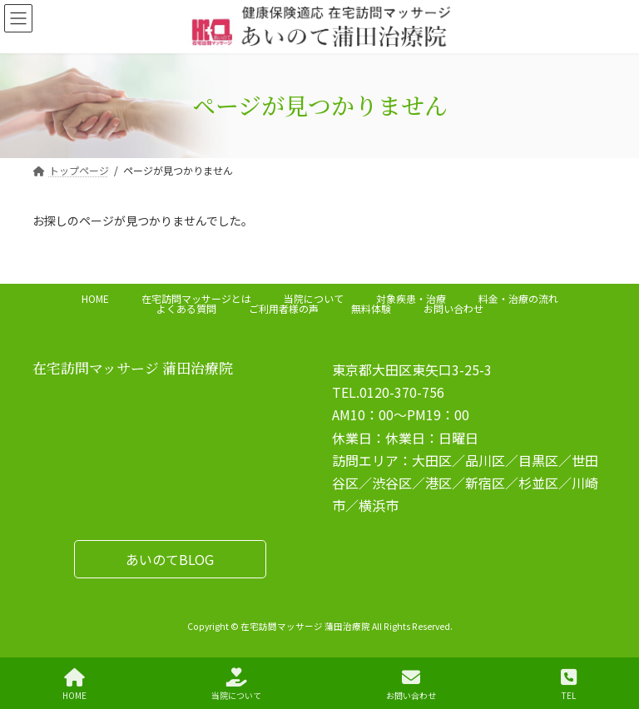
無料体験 (371, 308)
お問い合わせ (453, 308)
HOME (95, 298)
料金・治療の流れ (518, 298)
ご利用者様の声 (284, 308)
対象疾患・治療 (411, 298)
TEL (569, 684)
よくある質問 (186, 308)
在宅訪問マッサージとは (196, 298)
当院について (314, 298)
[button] (170, 559)
